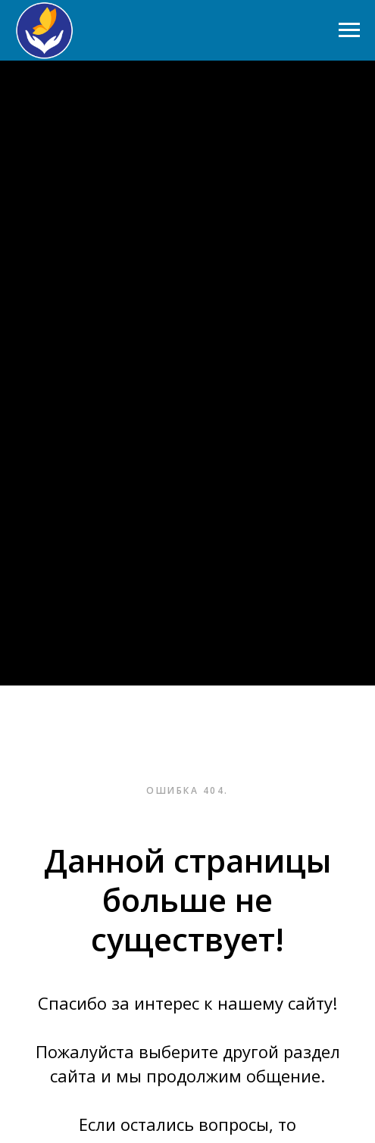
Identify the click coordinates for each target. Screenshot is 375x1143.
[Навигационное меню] (349, 30)
